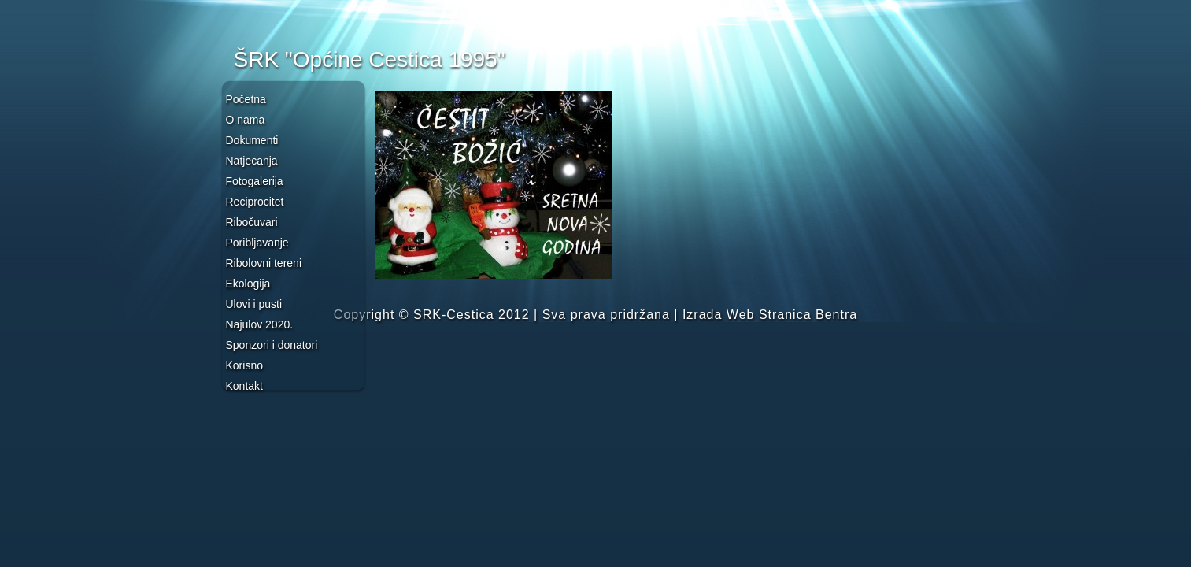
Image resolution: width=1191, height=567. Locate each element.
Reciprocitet (255, 201)
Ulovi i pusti (254, 304)
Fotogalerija (254, 181)
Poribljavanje (257, 242)
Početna (246, 99)
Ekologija (248, 283)
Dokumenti (252, 140)
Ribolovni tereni (264, 263)
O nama (245, 119)
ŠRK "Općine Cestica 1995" (369, 59)
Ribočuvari (252, 222)
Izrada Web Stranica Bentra (769, 314)
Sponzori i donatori (272, 345)
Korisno (244, 365)
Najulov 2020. (260, 324)
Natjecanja (252, 160)
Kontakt (244, 386)
